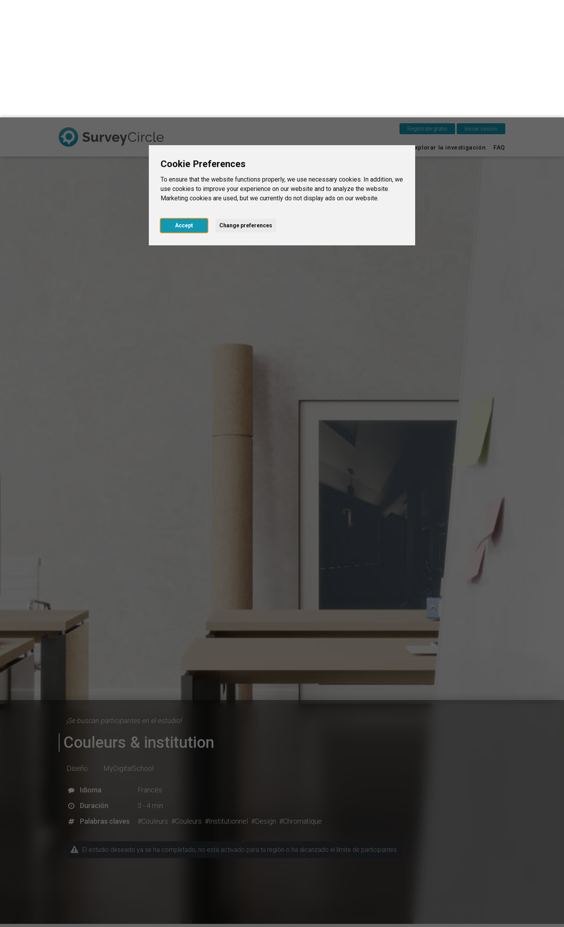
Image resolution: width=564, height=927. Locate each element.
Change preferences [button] (245, 108)
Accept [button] (184, 108)
